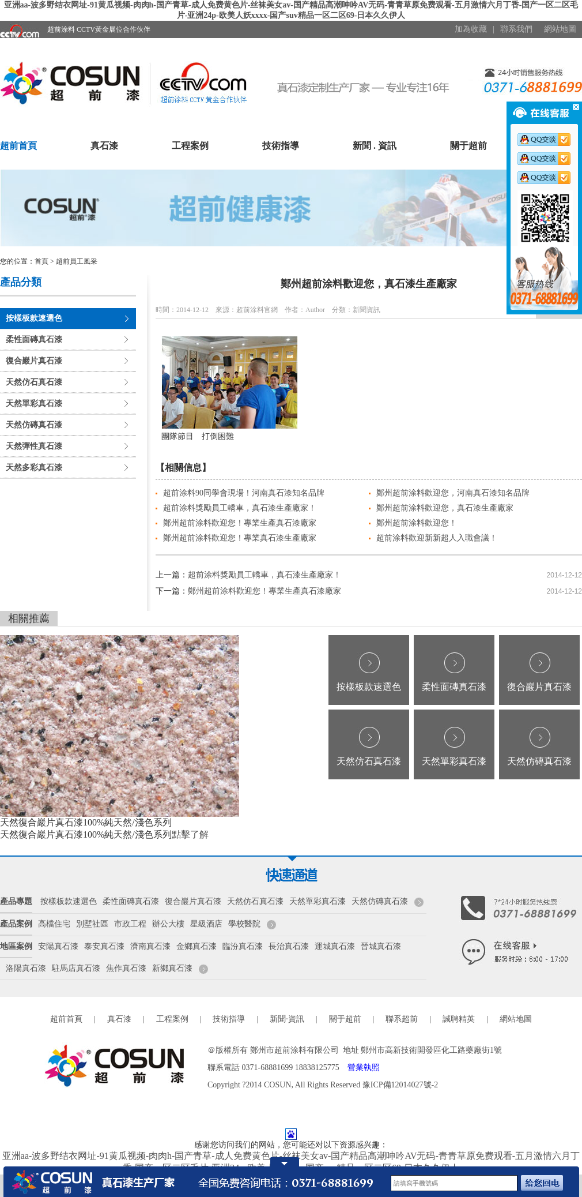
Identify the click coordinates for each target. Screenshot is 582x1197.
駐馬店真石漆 (76, 968)
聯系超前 (402, 1019)
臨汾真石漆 (242, 946)
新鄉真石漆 (172, 968)
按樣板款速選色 (34, 318)
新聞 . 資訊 (374, 146)
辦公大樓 (168, 924)
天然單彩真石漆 (34, 403)
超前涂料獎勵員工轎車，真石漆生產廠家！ (239, 508)
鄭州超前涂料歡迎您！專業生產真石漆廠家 (239, 523)
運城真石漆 (335, 946)
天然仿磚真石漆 (34, 425)
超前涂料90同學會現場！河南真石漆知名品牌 (243, 493)
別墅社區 (92, 924)
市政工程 (130, 924)
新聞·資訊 (287, 1019)
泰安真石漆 (104, 946)
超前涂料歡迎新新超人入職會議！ (436, 538)
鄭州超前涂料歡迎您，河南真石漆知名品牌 (453, 493)
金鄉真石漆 (196, 946)
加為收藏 (471, 29)
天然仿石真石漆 (34, 382)
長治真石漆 (289, 946)
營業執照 (363, 1067)
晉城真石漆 (381, 946)
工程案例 (190, 146)
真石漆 (104, 146)
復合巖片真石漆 (34, 361)
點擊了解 (190, 834)
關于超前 (468, 146)
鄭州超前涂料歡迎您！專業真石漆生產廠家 (239, 538)
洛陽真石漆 (26, 968)
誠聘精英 (459, 1019)
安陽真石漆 (58, 946)
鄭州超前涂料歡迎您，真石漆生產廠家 (444, 508)
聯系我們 (516, 29)
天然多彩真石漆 (34, 467)
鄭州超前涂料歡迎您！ (416, 523)
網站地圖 (560, 29)
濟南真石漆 (150, 946)
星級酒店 (206, 924)
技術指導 (280, 146)
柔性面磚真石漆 (34, 339)
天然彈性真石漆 (34, 446)
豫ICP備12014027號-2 (400, 1084)
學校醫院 (244, 924)
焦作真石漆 (126, 968)
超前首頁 (18, 146)
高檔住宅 (54, 924)
